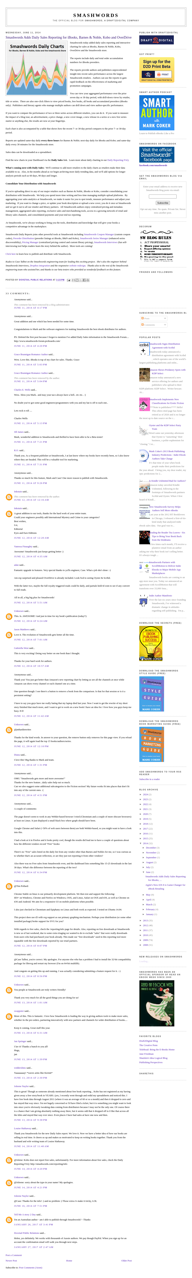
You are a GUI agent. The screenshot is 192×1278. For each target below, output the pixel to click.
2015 (145, 838)
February (150, 909)
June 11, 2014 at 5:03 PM (30, 364)
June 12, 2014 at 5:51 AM (30, 602)
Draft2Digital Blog (148, 1040)
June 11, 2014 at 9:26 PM (30, 483)
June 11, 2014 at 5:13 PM (30, 423)
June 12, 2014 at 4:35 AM (30, 556)
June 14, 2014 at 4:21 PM (30, 1187)
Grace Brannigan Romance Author (31, 354)
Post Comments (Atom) (30, 1267)
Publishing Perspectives (151, 1062)
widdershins (20, 1067)
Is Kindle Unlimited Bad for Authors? (167, 480)
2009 (145, 940)
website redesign (77, 265)
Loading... (144, 961)
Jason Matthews (22, 629)
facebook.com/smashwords (153, 165)
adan (16, 564)
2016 (145, 833)
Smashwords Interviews (106, 242)
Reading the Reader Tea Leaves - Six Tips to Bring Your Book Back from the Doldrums (167, 536)
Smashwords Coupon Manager (99, 234)
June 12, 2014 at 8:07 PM (30, 945)
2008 (145, 944)
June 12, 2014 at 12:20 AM (31, 537)
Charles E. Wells (22, 389)
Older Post (127, 1260)
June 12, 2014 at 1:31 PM (30, 764)
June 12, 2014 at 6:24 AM (30, 621)
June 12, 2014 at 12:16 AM (31, 499)
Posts (145, 318)
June (148, 872)
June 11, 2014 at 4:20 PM (30, 345)
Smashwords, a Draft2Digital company (112, 21)
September (151, 857)
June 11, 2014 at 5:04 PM (30, 381)
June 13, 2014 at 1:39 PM (30, 1059)
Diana (17, 754)
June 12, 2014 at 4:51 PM (30, 795)
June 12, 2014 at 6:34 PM (30, 872)
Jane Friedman (146, 1053)
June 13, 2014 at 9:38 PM (30, 1119)
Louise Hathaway (22, 1128)
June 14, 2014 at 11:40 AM (31, 1146)
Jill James (19, 431)
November (151, 852)
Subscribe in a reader (149, 779)
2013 (145, 920)
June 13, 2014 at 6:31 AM (30, 1032)
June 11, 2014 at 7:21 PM (30, 441)
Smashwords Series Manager (94, 238)
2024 (145, 794)
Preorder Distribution (23, 238)
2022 (145, 804)
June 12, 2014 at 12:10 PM (31, 746)
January (150, 914)
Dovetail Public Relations (26, 1233)
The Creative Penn (148, 1045)
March (149, 904)
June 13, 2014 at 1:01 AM (30, 1002)
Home (69, 1260)
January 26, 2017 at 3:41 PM (33, 1224)
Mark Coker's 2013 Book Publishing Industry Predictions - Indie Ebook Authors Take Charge (167, 455)
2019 (145, 818)
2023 (145, 799)
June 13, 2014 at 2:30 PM (30, 1077)
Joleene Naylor (21, 1086)
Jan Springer (20, 1041)
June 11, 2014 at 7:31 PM (30, 464)
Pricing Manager (30, 242)
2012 (145, 925)
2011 (145, 930)
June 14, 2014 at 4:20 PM (30, 1168)
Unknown (19, 611)
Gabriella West (21, 648)
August (150, 862)
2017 (145, 828)
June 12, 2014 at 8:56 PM (30, 976)
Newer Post (11, 1260)
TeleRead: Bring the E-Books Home (157, 1049)
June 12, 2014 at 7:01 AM (30, 639)
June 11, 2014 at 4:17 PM (30, 307)
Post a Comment (14, 1255)
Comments (148, 324)
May (148, 894)
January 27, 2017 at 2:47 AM (33, 1247)
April (149, 899)
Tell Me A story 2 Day (25, 1214)
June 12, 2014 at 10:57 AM (31, 665)
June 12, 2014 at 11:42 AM (31, 716)
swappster (19, 1011)
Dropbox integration (40, 265)
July (148, 867)
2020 (145, 814)
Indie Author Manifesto (160, 595)
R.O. (16, 450)
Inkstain (18, 491)
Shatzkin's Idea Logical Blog (153, 1058)
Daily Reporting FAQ (117, 160)
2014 (145, 843)
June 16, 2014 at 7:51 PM (30, 1205)
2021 (145, 809)
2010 (145, 935)
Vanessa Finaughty (23, 546)
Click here (11, 253)
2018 (145, 823)
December (151, 847)
